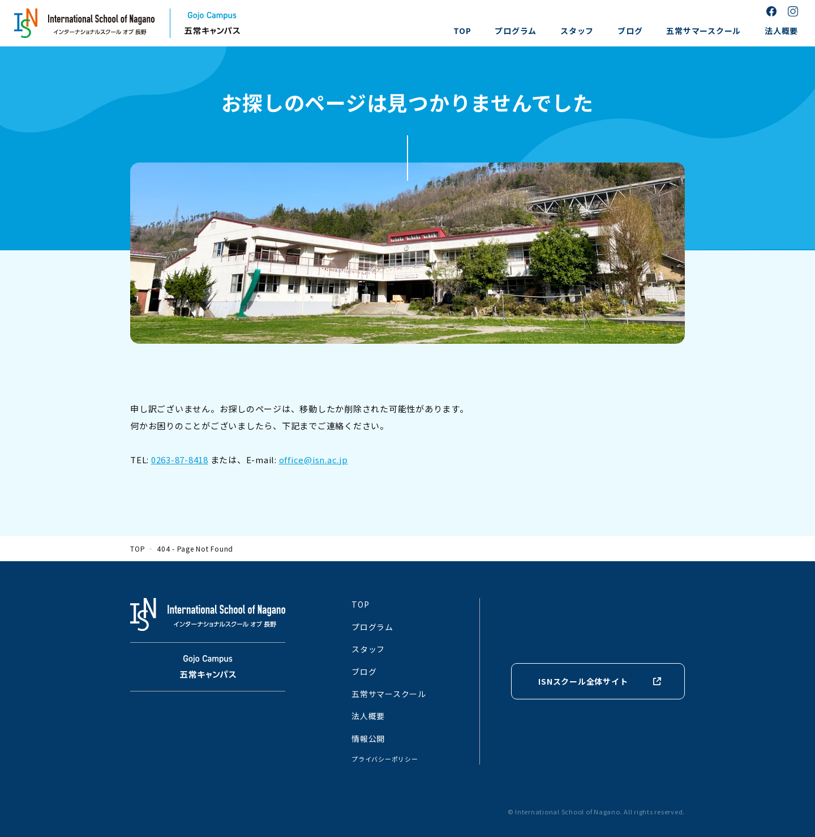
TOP (462, 31)
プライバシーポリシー (384, 758)
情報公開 (368, 738)
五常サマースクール (703, 31)
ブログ (629, 31)
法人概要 (781, 31)
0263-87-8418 (179, 460)
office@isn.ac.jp (313, 460)
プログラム (516, 31)
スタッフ (577, 31)
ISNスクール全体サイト (583, 681)
